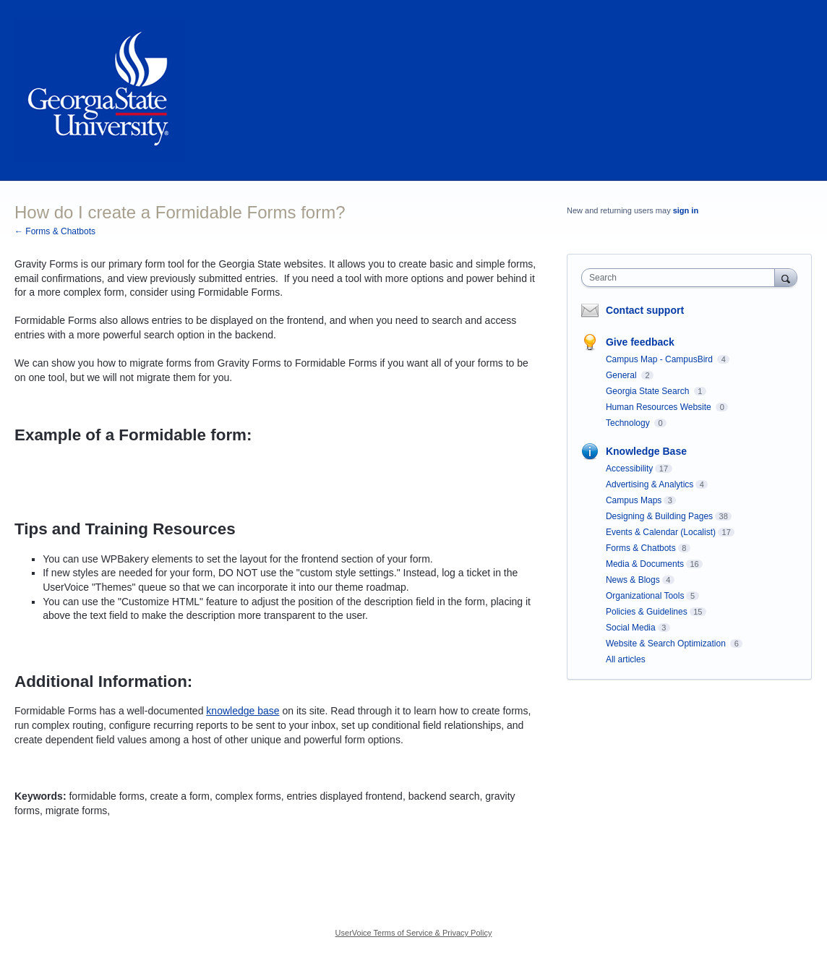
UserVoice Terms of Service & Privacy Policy (413, 932)
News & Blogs (633, 580)
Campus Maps (633, 500)
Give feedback (640, 342)
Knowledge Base (646, 451)
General (622, 375)
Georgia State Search (649, 391)
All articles (626, 659)
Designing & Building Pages (659, 516)
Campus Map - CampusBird (660, 359)
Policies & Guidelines (646, 612)
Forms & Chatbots (641, 548)
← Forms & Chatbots (54, 231)
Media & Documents (645, 564)
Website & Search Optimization (667, 643)
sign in (685, 210)
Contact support (645, 310)
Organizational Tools (645, 596)
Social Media (631, 628)
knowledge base (242, 711)
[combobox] (681, 278)
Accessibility (629, 468)
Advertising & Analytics (649, 484)
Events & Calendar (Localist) (661, 532)
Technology (629, 423)
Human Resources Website (660, 407)
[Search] (785, 277)
